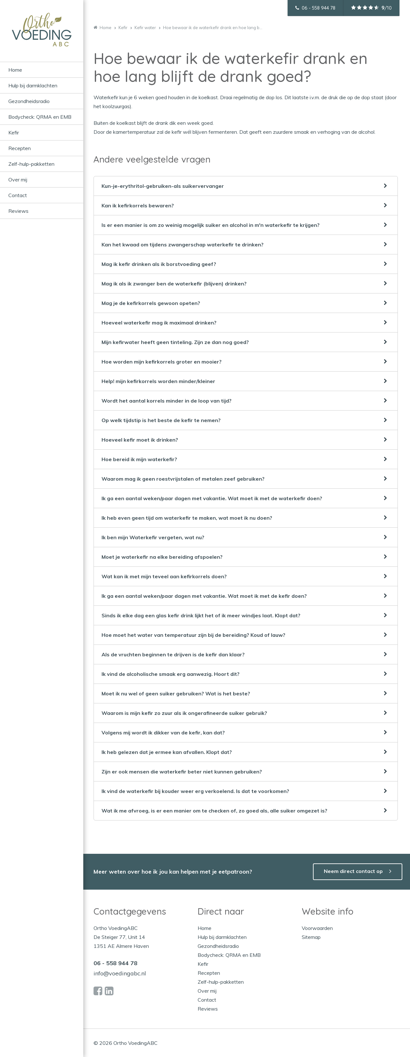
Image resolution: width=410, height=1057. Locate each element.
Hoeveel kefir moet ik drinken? (140, 439)
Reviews (18, 211)
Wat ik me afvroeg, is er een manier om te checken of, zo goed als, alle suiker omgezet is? (214, 810)
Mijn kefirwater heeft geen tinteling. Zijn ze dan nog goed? (175, 342)
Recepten (19, 148)
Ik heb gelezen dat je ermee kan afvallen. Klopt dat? (167, 752)
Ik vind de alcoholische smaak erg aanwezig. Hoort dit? (171, 674)
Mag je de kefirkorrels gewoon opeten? (151, 303)
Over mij (17, 179)
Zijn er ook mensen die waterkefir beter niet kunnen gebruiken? (182, 771)
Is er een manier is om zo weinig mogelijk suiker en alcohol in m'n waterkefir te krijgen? (211, 225)
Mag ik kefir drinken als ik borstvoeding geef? (159, 264)
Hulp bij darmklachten (32, 85)
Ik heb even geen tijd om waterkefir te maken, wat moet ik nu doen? (187, 518)
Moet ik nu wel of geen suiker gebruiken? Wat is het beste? (176, 693)
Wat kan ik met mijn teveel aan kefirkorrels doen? (164, 576)
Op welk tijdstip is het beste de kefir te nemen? (161, 420)
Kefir (13, 132)
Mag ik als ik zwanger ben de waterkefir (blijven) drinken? (174, 283)
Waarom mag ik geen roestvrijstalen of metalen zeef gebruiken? (183, 479)
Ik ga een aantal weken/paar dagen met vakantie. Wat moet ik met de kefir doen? (204, 596)
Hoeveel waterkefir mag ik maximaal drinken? (159, 322)
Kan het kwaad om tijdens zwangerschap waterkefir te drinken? (183, 244)
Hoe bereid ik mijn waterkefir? (139, 459)
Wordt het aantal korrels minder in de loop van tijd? (167, 400)
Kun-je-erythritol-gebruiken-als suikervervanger (163, 186)
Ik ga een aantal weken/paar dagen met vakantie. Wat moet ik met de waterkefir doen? (212, 498)
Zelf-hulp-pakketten (31, 164)
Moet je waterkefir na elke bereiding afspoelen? (162, 557)
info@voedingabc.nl (120, 973)
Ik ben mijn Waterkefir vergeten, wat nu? (153, 537)
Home (15, 70)
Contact (17, 195)
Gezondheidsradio (29, 101)
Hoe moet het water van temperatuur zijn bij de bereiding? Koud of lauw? (193, 635)
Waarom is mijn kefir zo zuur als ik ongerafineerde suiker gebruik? (184, 713)
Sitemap (311, 937)
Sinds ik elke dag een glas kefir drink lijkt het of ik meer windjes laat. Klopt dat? (201, 615)
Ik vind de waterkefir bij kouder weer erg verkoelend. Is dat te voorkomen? (195, 791)
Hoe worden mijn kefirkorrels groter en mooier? (162, 361)
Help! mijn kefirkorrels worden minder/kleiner (158, 381)
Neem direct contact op (353, 871)
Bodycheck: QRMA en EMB (39, 117)
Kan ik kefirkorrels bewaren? (138, 205)
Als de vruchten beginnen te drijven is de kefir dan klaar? (173, 654)
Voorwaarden (317, 928)
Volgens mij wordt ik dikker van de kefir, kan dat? (163, 732)
